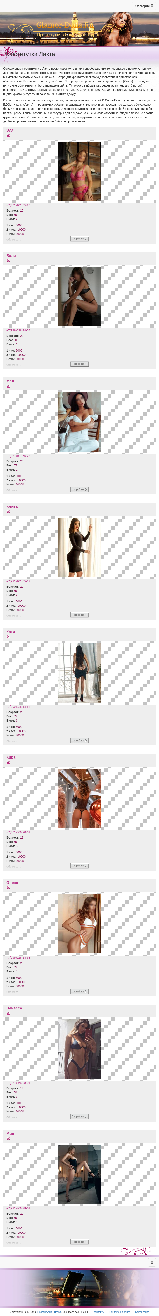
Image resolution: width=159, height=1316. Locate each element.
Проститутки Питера (49, 1311)
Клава (12, 506)
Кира (10, 757)
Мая (10, 381)
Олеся (12, 883)
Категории (144, 6)
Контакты (98, 1311)
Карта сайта (142, 1311)
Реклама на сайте (119, 1311)
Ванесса (14, 1008)
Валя (11, 256)
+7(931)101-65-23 (18, 205)
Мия (10, 1134)
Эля (10, 130)
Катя (10, 632)
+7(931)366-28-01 (18, 832)
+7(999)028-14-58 (18, 330)
